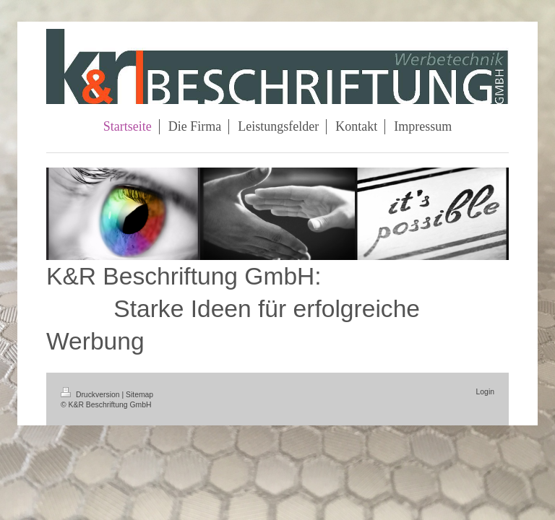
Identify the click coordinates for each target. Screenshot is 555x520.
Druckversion (91, 395)
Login (485, 392)
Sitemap (139, 395)
